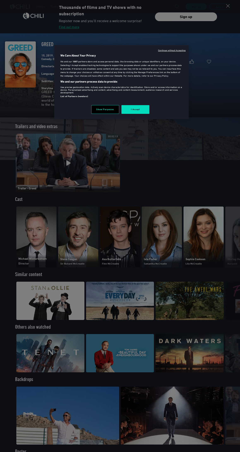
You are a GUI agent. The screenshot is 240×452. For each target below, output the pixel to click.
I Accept (135, 109)
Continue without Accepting (172, 50)
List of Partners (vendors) (74, 96)
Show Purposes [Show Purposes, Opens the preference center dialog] (105, 109)
